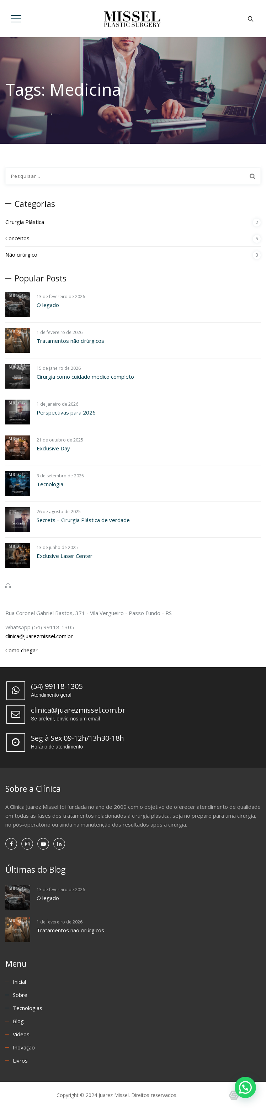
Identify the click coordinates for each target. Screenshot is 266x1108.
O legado (48, 304)
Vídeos (21, 1034)
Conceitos (17, 238)
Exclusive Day (53, 448)
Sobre (20, 994)
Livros (20, 1060)
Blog (18, 1021)
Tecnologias (27, 1007)
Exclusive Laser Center (64, 555)
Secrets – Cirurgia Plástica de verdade (83, 519)
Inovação (24, 1047)
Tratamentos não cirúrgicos (70, 340)
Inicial (19, 981)
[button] (245, 1087)
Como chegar (21, 650)
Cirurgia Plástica (24, 221)
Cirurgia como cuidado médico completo (85, 376)
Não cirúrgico (21, 254)
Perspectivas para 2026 (66, 412)
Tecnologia (50, 484)
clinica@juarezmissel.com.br (39, 636)
